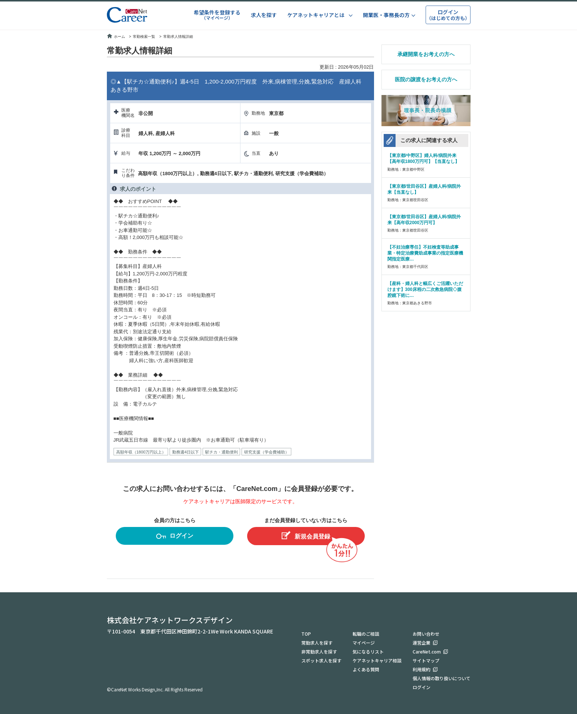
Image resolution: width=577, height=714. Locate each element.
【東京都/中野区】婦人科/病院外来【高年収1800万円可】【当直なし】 (423, 158)
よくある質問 (366, 669)
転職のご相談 (366, 634)
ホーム (116, 37)
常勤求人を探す (316, 642)
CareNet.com (427, 651)
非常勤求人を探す (319, 651)
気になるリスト (368, 651)
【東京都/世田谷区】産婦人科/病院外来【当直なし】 (424, 189)
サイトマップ (426, 660)
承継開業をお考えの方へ (426, 54)
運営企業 (421, 642)
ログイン (174, 537)
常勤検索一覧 (144, 37)
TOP (306, 634)
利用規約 (421, 669)
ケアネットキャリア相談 (377, 660)
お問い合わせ (426, 634)
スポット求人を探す (321, 660)
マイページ (364, 642)
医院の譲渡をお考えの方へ (426, 79)
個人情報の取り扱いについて (442, 678)
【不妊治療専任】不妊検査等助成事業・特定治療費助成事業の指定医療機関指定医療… (425, 253)
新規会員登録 (306, 535)
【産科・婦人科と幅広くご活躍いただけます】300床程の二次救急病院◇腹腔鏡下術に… (425, 289)
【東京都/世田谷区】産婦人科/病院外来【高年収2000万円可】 (424, 219)
